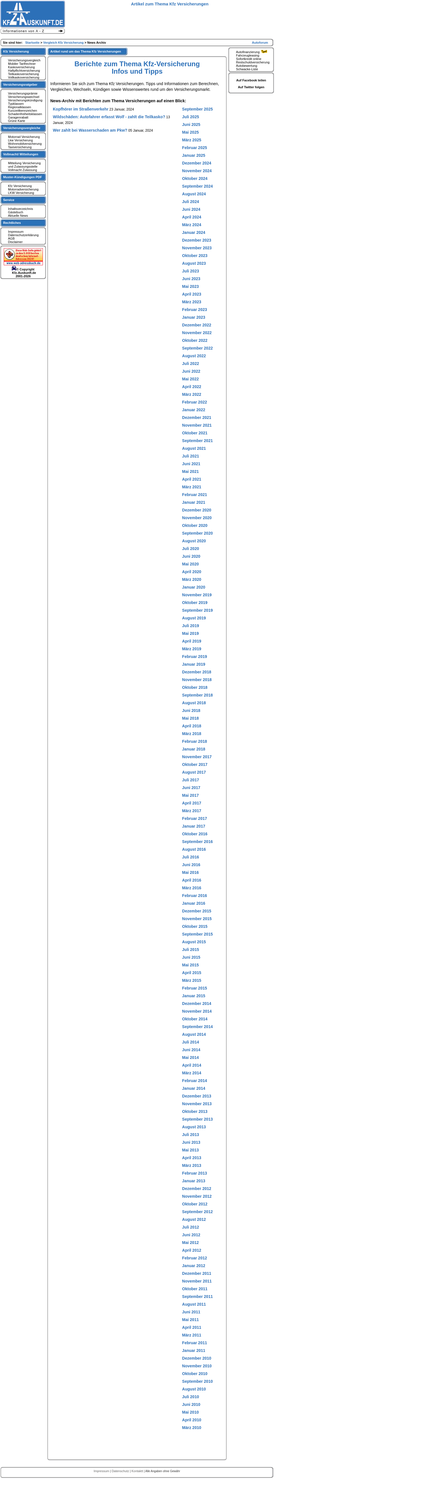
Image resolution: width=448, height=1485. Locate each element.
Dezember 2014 (196, 1003)
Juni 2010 (191, 1404)
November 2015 (197, 918)
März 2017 (191, 810)
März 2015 (191, 980)
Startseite (32, 42)
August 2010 (194, 1389)
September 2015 (197, 934)
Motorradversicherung (23, 189)
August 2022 (194, 356)
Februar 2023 (194, 309)
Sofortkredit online (248, 59)
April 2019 (191, 641)
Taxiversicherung (20, 147)
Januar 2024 (193, 232)
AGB (11, 238)
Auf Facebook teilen (251, 80)
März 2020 (191, 579)
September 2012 (197, 1211)
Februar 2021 (194, 494)
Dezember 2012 (196, 1188)
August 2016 (194, 849)
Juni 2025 (191, 124)
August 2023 (194, 263)
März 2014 (191, 1073)
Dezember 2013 (196, 1096)
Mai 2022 (190, 379)
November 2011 (197, 1281)
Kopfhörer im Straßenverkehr (81, 109)
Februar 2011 (194, 1342)
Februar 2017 (194, 818)
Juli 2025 (190, 117)
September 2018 (197, 695)
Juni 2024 (191, 209)
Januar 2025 (193, 155)
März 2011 (191, 1335)
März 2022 (191, 394)
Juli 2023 (190, 271)
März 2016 (191, 888)
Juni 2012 (191, 1235)
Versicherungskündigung (25, 100)
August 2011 (194, 1304)
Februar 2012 (194, 1258)
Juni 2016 (191, 864)
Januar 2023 (193, 317)
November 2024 (197, 170)
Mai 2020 (190, 564)
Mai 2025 (190, 132)
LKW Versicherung (21, 192)
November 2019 (197, 595)
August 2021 (194, 448)
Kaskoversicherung (21, 67)
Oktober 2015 (194, 926)
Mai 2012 (190, 1242)
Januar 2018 (193, 749)
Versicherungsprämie (22, 93)
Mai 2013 (190, 1150)
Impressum (15, 231)
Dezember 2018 (196, 672)
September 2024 (197, 186)
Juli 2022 (190, 363)
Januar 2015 (193, 996)
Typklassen (16, 103)
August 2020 (194, 541)
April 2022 (191, 386)
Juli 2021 (190, 456)
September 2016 (197, 841)
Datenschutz (121, 1471)
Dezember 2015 (196, 911)
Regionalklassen (19, 107)
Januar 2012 (193, 1265)
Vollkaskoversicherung (23, 77)
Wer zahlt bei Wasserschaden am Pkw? (90, 130)
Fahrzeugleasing (247, 55)
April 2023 (191, 294)
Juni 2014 (191, 1049)
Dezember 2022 (196, 325)
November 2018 (197, 679)
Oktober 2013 (194, 1111)
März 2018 (191, 733)
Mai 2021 (190, 471)
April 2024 (191, 217)
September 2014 (197, 1026)
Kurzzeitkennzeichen (22, 110)
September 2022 (197, 348)
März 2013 (191, 1165)
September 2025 (197, 109)
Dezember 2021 (196, 417)
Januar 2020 (193, 587)
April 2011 (191, 1327)
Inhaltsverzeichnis (20, 208)
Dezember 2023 (196, 240)
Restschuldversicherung (252, 62)
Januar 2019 (193, 664)
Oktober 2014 (194, 1019)
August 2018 (194, 703)
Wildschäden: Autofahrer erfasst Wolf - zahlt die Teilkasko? (109, 117)
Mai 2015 (190, 965)
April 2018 (191, 726)
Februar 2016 (194, 895)
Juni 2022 (191, 371)
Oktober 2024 (194, 178)
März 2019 (191, 649)
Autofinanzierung (252, 52)
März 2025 (191, 140)
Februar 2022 (194, 402)
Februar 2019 (194, 656)
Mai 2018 (190, 718)
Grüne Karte (16, 121)
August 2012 (194, 1219)
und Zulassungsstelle (22, 166)
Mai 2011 (190, 1319)
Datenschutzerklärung (23, 235)
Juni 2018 (191, 710)
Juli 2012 (190, 1227)
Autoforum (260, 42)
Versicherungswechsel (23, 97)
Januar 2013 (193, 1181)
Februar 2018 (194, 741)
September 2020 (197, 533)
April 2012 (191, 1250)
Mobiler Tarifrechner (22, 63)
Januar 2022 (193, 410)
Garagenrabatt (18, 117)
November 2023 (197, 248)
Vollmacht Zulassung (22, 170)
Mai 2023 (190, 286)
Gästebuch (15, 212)
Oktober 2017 (194, 764)
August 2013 (194, 1127)
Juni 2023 (191, 278)
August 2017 (194, 772)
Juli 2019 (190, 625)
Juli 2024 (190, 201)
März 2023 (191, 302)
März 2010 (191, 1427)
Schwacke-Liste (247, 69)
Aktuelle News (18, 215)
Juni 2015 (191, 957)
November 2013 (197, 1103)
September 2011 (197, 1296)
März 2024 (191, 224)
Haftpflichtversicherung (24, 70)
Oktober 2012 (194, 1204)
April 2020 (191, 571)
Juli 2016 (190, 857)
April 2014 (191, 1065)
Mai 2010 (190, 1412)
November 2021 (197, 425)
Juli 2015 (190, 949)
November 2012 (197, 1196)
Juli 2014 (190, 1042)
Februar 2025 (194, 147)
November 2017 (197, 756)
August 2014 (194, 1034)
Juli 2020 (190, 548)
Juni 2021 (191, 463)
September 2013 (197, 1119)
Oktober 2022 (194, 340)
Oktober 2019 (194, 602)
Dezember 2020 (196, 510)
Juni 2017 (191, 787)
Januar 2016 (193, 903)
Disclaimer (15, 242)
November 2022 (197, 332)
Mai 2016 (190, 872)
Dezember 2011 (196, 1273)
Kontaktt (137, 1471)
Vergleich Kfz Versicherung (64, 42)
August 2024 (194, 194)
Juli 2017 (190, 780)
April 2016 (191, 880)
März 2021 (191, 487)
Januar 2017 (193, 826)
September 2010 (197, 1381)
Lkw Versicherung (20, 140)
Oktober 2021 (194, 433)
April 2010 (191, 1420)
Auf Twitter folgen (251, 87)
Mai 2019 (190, 633)
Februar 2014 (194, 1080)
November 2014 (197, 1011)
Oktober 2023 (194, 255)
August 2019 (194, 618)
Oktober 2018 (194, 687)
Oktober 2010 (194, 1373)
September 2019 (197, 610)
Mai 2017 (190, 795)
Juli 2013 (190, 1134)
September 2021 (197, 440)
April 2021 (191, 479)
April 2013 (191, 1157)
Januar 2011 (193, 1350)
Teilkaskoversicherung (23, 74)
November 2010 (197, 1366)
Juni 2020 (191, 556)
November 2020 (197, 517)
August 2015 (194, 942)
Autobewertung (246, 65)
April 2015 (191, 972)
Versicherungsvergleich (24, 60)
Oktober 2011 (194, 1289)
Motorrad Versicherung (24, 137)
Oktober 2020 (194, 525)
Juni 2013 (191, 1142)
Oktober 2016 (194, 834)
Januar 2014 (193, 1088)
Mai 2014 (190, 1057)
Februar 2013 (194, 1173)
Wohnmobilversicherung (25, 143)
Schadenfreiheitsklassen (25, 114)
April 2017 (191, 803)
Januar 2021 (193, 502)
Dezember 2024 (196, 163)
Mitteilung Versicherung (24, 163)
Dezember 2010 (196, 1358)
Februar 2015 (194, 988)
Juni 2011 (191, 1312)
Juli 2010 (190, 1396)
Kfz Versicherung (20, 186)
